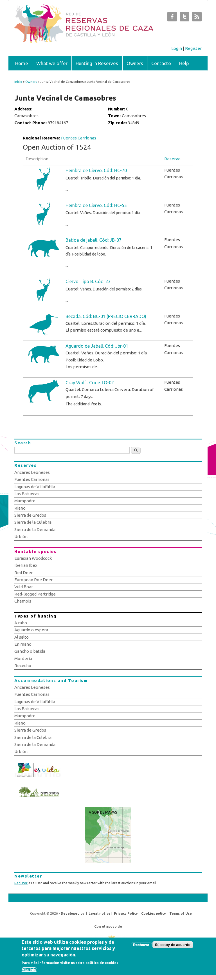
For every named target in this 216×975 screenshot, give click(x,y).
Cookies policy (153, 913)
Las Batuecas (26, 493)
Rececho (22, 665)
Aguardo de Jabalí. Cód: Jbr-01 (97, 345)
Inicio (18, 81)
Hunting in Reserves (97, 63)
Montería (23, 658)
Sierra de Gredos (30, 515)
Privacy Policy (126, 913)
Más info (29, 972)
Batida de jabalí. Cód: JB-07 (94, 240)
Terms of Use (180, 913)
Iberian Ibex (25, 565)
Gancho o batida (29, 651)
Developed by (72, 913)
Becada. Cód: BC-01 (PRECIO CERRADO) (106, 316)
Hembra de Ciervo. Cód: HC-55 (96, 205)
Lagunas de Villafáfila (34, 486)
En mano (23, 644)
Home (21, 63)
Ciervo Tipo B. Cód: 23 (88, 281)
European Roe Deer (33, 579)
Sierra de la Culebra (32, 522)
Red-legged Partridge (35, 594)
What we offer (52, 63)
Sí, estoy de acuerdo (172, 947)
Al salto (21, 637)
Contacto (161, 63)
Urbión (21, 536)
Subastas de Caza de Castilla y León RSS (197, 18)
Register (193, 48)
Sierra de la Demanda (34, 529)
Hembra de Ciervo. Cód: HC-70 (96, 170)
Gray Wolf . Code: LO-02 (90, 382)
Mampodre (24, 500)
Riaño (20, 508)
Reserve (172, 158)
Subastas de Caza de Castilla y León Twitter (184, 18)
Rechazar (141, 947)
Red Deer (23, 572)
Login (176, 48)
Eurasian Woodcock (33, 558)
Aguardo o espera (31, 629)
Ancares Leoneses (32, 472)
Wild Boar (23, 586)
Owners (135, 63)
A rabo (20, 622)
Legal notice (100, 913)
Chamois (22, 601)
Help (184, 63)
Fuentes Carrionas (78, 138)
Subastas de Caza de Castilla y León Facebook (172, 18)
